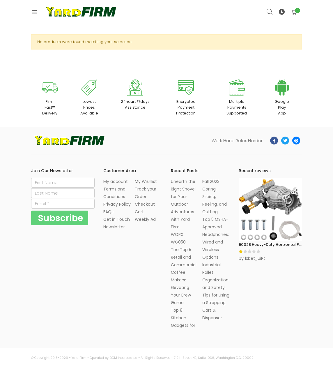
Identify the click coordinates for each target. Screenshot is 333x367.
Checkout (145, 204)
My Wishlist (146, 181)
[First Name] (63, 183)
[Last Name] (63, 193)
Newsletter (114, 227)
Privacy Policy (117, 204)
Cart (139, 212)
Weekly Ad (145, 219)
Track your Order (145, 193)
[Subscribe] (59, 218)
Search (270, 12)
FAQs (108, 212)
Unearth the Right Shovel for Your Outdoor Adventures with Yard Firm (183, 204)
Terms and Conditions (114, 193)
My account (115, 181)
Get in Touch (116, 219)
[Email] (63, 204)
